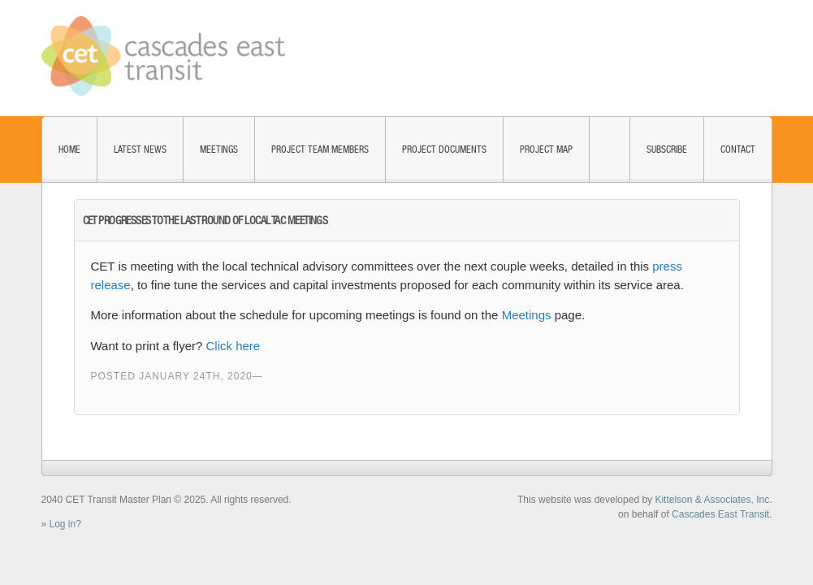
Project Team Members (320, 149)
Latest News (140, 149)
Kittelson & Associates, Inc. (713, 499)
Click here (233, 346)
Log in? (65, 524)
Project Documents (444, 149)
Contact (737, 149)
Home (69, 149)
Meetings (219, 149)
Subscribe (667, 149)
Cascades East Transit (720, 514)
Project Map (546, 149)
